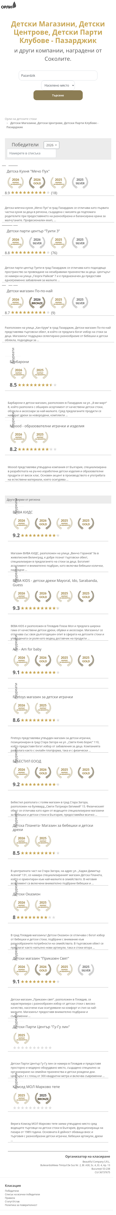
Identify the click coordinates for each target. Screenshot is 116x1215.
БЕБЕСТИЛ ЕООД (27, 761)
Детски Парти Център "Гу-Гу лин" (41, 1026)
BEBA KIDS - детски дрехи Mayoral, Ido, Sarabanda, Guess (55, 582)
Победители (12, 1191)
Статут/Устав (12, 1201)
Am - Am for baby (27, 649)
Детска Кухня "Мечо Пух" (28, 171)
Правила (10, 1198)
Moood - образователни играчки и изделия (47, 426)
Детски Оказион (27, 894)
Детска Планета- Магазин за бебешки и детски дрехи (53, 827)
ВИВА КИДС (23, 512)
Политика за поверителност (21, 1205)
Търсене (58, 95)
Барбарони (19, 361)
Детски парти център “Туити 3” (33, 231)
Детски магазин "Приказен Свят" (41, 958)
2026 (50, 145)
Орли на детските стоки (21, 119)
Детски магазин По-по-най (30, 290)
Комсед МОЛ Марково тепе (36, 1086)
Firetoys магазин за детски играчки (43, 696)
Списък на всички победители (22, 1194)
